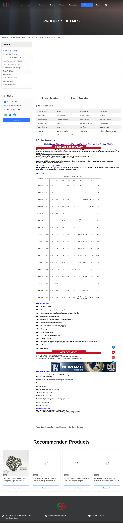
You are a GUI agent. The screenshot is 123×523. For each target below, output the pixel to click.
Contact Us (73, 5)
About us (31, 5)
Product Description (79, 98)
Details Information (50, 98)
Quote (86, 5)
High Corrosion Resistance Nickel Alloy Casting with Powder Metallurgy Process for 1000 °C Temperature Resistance (45, 464)
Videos (62, 5)
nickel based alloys (48, 411)
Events (52, 5)
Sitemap (11, 508)
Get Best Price (89, 88)
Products (42, 5)
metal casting (61, 411)
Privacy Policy (20, 508)
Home (22, 5)
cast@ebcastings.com (15, 105)
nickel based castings (75, 411)
